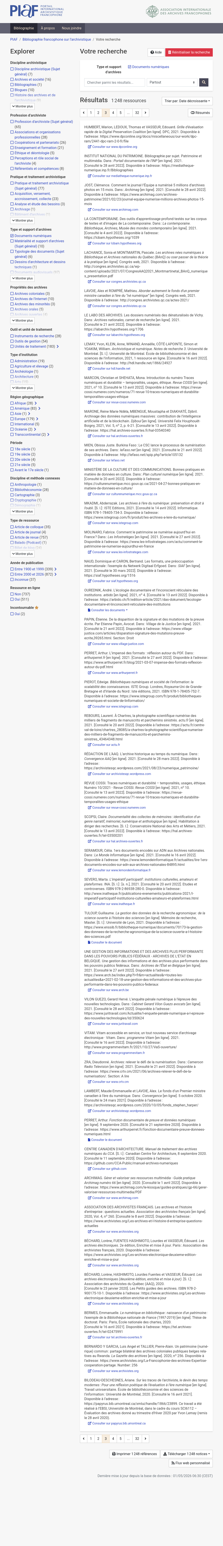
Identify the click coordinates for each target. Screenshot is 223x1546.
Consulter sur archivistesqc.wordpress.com (119, 774)
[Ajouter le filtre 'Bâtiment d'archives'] (30, 214)
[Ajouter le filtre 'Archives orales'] (26, 309)
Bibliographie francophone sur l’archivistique (56, 39)
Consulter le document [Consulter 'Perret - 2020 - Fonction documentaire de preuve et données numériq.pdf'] (105, 1140)
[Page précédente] (83, 113)
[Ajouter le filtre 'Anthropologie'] (25, 484)
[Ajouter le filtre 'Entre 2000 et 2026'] (29, 574)
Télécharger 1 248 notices (185, 1454)
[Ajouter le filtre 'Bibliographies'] (26, 85)
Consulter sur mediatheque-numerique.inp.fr (120, 176)
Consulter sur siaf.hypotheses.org (113, 581)
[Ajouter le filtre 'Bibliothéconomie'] (28, 490)
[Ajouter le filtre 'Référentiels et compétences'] (37, 169)
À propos (48, 28)
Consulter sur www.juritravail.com (113, 1023)
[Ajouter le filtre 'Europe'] (20, 419)
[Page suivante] (145, 113)
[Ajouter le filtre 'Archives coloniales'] (30, 294)
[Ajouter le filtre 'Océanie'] (21, 429)
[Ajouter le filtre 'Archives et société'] (29, 79)
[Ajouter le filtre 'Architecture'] (24, 377)
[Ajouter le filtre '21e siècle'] (22, 465)
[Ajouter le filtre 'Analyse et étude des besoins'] (37, 204)
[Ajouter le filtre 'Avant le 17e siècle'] (29, 470)
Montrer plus (22, 106)
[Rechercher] (203, 82)
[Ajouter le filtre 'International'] (24, 424)
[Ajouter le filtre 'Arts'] (18, 382)
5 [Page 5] (121, 113)
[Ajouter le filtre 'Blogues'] (21, 90)
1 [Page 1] (91, 113)
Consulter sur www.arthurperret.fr (113, 672)
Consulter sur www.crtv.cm (108, 1082)
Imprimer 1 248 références (134, 1454)
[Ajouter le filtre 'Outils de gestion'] (28, 341)
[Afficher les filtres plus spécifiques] (57, 346)
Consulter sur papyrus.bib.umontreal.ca (117, 1423)
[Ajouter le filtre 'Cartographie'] (25, 495)
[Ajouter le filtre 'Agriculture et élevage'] (31, 366)
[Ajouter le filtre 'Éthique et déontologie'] (32, 153)
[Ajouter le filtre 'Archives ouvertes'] (28, 314)
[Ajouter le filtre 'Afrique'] (20, 403)
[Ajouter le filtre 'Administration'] (26, 361)
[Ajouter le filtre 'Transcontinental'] (28, 434)
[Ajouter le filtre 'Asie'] (18, 414)
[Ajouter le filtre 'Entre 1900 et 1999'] (29, 569)
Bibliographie (24, 28)
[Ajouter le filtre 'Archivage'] (22, 209)
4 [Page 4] (113, 113)
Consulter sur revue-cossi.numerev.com (117, 402)
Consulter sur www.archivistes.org (113, 1231)
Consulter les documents (106, 610)
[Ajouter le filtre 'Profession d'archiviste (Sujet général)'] (44, 122)
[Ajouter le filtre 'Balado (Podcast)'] (28, 543)
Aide (156, 52)
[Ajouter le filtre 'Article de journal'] (28, 532)
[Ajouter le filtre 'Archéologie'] (24, 371)
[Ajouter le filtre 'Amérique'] (22, 408)
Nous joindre (71, 28)
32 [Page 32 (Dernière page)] (137, 113)
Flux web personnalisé (191, 1463)
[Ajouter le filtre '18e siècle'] (22, 449)
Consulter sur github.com (107, 1168)
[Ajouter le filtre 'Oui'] (17, 599)
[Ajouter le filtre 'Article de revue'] (27, 537)
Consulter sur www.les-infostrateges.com (118, 552)
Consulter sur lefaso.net (106, 460)
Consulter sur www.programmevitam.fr (116, 1053)
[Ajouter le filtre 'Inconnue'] (22, 580)
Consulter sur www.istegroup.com (113, 523)
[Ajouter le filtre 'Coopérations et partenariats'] (37, 142)
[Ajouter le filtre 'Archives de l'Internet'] (31, 299)
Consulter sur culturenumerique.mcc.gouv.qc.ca (122, 494)
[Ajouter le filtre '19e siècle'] (22, 454)
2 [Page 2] (98, 113)
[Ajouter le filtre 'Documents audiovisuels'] (33, 272)
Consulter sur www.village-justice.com (116, 644)
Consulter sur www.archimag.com (113, 209)
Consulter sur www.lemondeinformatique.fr (119, 870)
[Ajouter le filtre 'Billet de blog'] (25, 548)
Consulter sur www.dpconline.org (112, 147)
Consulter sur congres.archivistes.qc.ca (117, 281)
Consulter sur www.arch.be (108, 990)
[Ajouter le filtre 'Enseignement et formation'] (36, 148)
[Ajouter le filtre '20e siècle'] (22, 459)
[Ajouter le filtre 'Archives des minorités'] (32, 304)
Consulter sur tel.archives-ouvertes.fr (115, 1337)
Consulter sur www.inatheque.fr (111, 904)
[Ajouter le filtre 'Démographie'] (25, 505)
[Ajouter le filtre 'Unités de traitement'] (30, 346)
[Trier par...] (187, 101)
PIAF (14, 39)
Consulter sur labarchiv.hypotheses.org (116, 335)
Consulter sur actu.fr (104, 744)
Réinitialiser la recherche (189, 52)
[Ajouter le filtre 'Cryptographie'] (25, 500)
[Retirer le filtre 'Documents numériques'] (150, 67)
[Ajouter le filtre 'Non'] (18, 594)
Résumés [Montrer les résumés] (200, 113)
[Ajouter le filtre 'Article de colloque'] (29, 527)
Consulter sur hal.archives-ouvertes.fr (115, 436)
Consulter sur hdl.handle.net (109, 368)
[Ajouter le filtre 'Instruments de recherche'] (34, 336)
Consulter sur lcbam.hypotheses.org (114, 243)
